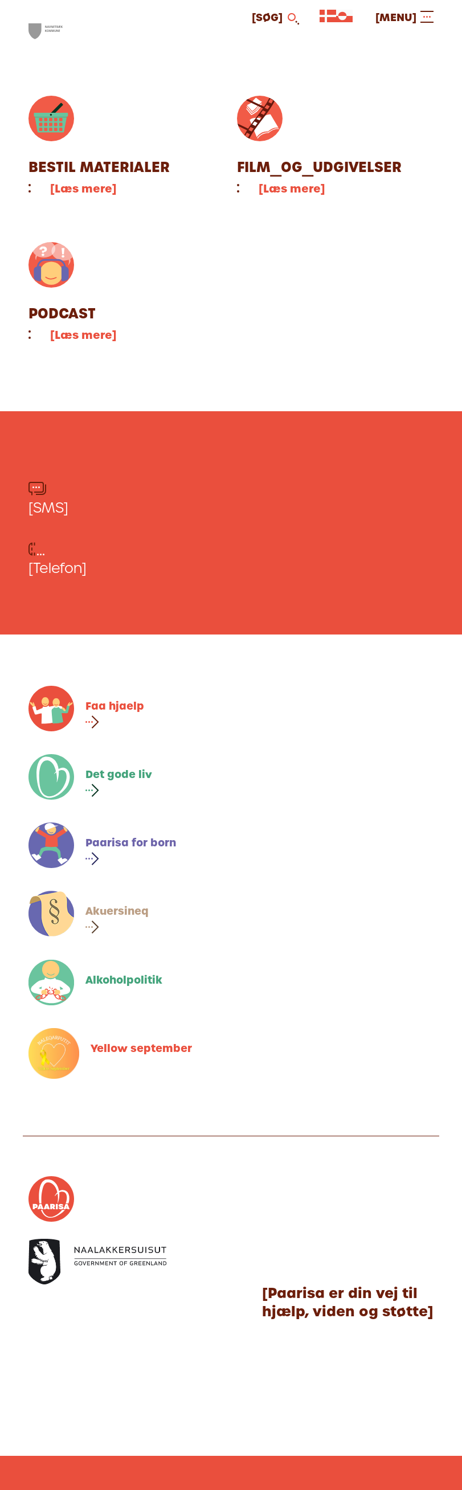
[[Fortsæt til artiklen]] (127, 146)
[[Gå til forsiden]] (45, 31)
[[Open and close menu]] (404, 17)
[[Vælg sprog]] (328, 18)
